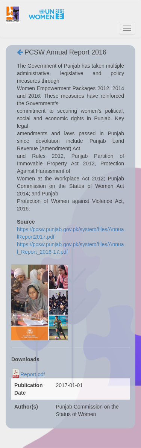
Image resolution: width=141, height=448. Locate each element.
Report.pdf (32, 374)
